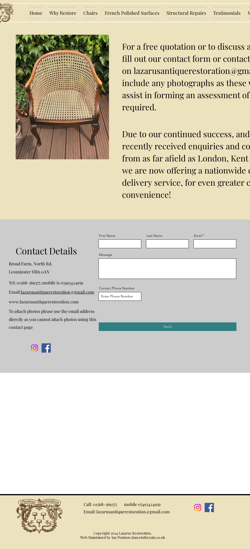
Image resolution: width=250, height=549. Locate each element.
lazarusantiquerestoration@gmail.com (57, 292)
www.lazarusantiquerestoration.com (44, 302)
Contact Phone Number (117, 288)
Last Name (154, 235)
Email (198, 235)
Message (105, 254)
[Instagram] (34, 348)
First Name (107, 235)
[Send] (167, 326)
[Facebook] (46, 348)
